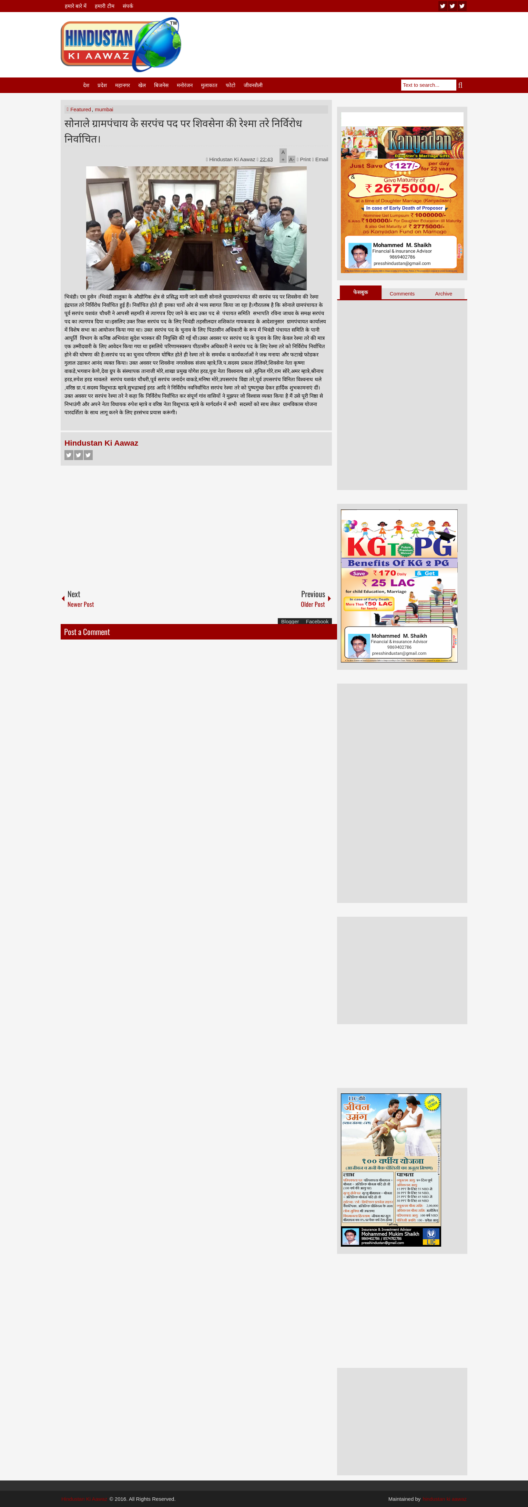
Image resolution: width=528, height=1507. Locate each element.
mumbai (104, 109)
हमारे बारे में (76, 6)
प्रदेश (102, 85)
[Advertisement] (341, 34)
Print (304, 159)
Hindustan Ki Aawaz (233, 159)
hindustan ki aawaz (445, 1499)
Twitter (78, 455)
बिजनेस (161, 85)
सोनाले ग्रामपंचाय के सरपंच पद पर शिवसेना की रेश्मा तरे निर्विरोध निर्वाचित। (183, 130)
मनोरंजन (185, 85)
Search (461, 85)
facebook (462, 6)
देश (86, 85)
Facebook (68, 455)
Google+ (88, 455)
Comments (402, 294)
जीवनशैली (253, 85)
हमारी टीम (104, 6)
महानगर (122, 85)
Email (320, 159)
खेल (142, 85)
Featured (80, 109)
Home (71, 85)
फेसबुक (360, 292)
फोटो (230, 85)
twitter (452, 6)
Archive (443, 294)
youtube (442, 6)
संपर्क (128, 6)
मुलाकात (209, 85)
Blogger (290, 621)
